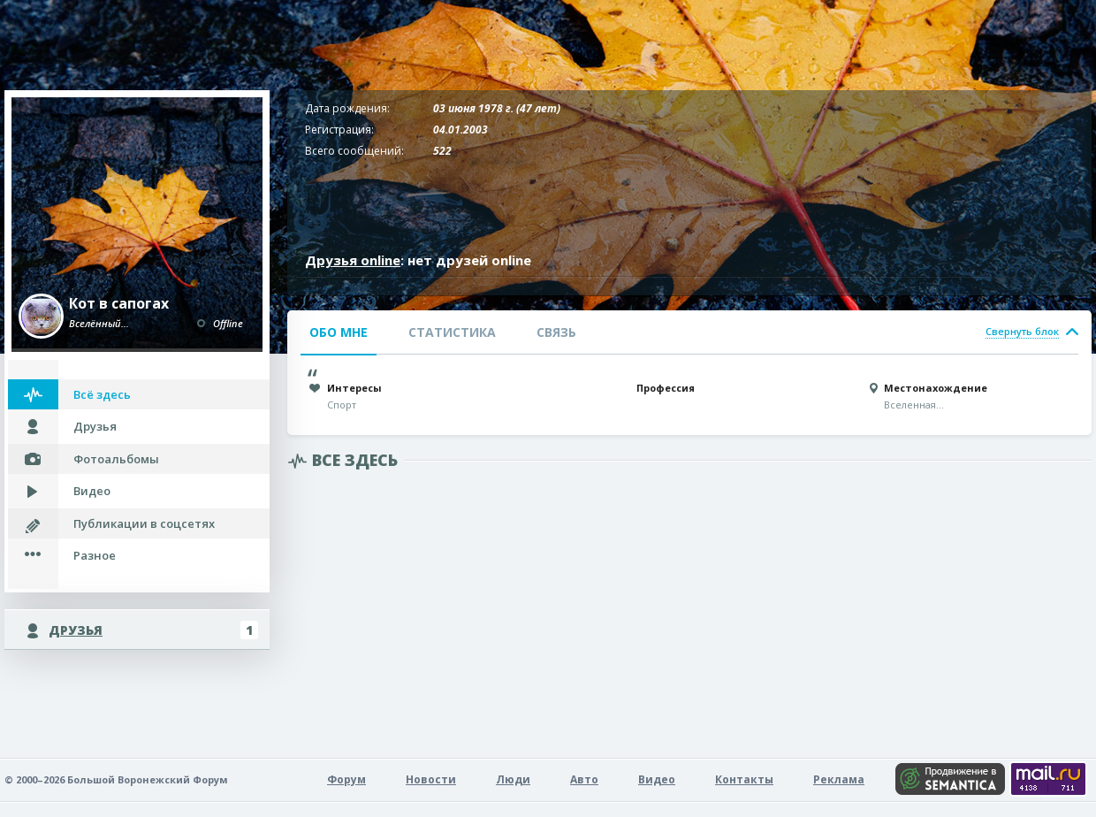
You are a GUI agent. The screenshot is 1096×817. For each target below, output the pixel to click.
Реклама (838, 779)
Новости (431, 779)
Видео (91, 491)
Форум (346, 779)
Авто (584, 779)
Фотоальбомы (116, 459)
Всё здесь (102, 394)
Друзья (95, 426)
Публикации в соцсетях (144, 523)
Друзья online (352, 260)
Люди (513, 779)
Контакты (744, 779)
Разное (94, 555)
